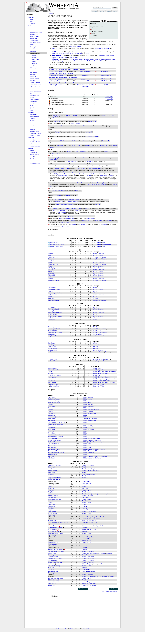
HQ (73, 53)
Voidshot (94, 585)
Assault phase (92, 121)
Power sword (51, 431)
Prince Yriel (51, 275)
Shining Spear (52, 327)
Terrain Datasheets (34, 161)
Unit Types (101, 11)
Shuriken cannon (52, 560)
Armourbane (90, 408)
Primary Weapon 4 (87, 529)
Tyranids (32, 108)
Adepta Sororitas (34, 28)
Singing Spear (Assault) (54, 440)
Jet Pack (74, 145)
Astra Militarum (34, 34)
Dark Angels (33, 47)
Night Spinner (52, 377)
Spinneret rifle (52, 520)
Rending (90, 399)
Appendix (30, 148)
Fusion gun (51, 490)
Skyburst (107, 494)
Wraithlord (51, 352)
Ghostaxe (50, 411)
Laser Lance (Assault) (54, 417)
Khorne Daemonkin (35, 82)
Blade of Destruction (54, 402)
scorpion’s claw (81, 168)
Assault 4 (84, 467)
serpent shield (83, 164)
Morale (32, 122)
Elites (53, 53)
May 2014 (110, 98)
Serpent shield (52, 553)
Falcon (50, 371)
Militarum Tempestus (35, 87)
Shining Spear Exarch (54, 329)
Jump (94, 259)
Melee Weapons (34, 156)
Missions (32, 150)
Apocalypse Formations (58, 50)
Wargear (34, 61)
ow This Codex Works (96, 26)
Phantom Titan (54, 384)
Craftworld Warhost (73, 199)
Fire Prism (51, 373)
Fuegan (50, 266)
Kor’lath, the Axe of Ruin (99, 183)
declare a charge (75, 123)
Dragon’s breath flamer (54, 477)
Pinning (95, 564)
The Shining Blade (53, 447)
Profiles (34, 57)
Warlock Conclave (87, 220)
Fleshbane (98, 440)
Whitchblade (51, 458)
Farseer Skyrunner (53, 264)
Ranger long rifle (53, 542)
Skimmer (107, 371)
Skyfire (89, 483)
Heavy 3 (84, 569)
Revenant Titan (54, 386)
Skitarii (32, 97)
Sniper (89, 542)
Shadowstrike (105, 141)
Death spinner (52, 511)
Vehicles (108, 11)
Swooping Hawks (57, 158)
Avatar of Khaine (53, 359)
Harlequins (32, 74)
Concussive (91, 429)
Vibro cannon (52, 583)
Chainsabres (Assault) (54, 399)
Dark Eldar (32, 49)
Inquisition (32, 80)
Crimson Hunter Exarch (57, 244)
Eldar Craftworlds (85, 71)
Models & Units (34, 114)
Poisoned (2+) (105, 576)
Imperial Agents (34, 76)
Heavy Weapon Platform (55, 293)
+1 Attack (88, 175)
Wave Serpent (52, 382)
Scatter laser (51, 506)
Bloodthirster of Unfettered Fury (97, 184)
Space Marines (33, 101)
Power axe (51, 426)
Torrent (98, 519)
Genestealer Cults (34, 70)
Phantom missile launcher (55, 527)
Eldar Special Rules (103, 55)
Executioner (51, 406)
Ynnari (31, 110)
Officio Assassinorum (35, 91)
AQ (91, 29)
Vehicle (99, 242)
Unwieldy (90, 411)
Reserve (97, 204)
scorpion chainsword (95, 168)
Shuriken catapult (53, 556)
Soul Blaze (91, 409)
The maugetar (52, 573)
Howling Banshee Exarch (55, 312)
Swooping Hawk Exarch (55, 332)
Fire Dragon (51, 307)
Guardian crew (52, 346)
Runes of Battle (98, 61)
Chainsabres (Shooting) (54, 465)
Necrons (32, 89)
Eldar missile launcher (54, 479)
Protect (87, 208)
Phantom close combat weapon (56, 422)
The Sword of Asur (53, 451)
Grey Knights (33, 72)
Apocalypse (33, 140)
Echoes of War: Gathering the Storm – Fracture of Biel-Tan (67, 69)
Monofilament (92, 511)
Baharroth (51, 259)
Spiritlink (103, 442)
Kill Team (32, 144)
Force (98, 442)
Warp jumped (103, 145)
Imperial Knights (34, 78)
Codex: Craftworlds (98, 31)
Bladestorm (91, 465)
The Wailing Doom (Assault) (56, 452)
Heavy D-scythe (52, 470)
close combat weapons (69, 172)
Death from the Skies (35, 142)
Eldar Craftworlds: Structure (109, 591)
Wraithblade (51, 318)
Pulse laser (51, 508)
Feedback (32, 23)
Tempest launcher (53, 571)
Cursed (97, 449)
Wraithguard (51, 320)
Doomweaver (51, 515)
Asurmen (50, 253)
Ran (60, 218)
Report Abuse (64, 629)
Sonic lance (51, 564)
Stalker (68, 195)
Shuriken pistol (52, 555)
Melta (87, 488)
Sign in (57, 629)
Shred (89, 402)
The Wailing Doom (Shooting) (56, 578)
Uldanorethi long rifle (54, 582)
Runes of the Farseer (61, 126)
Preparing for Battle (35, 135)
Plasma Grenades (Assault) (55, 424)
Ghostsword (51, 415)
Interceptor (90, 522)
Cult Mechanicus (34, 44)
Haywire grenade (53, 495)
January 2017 (109, 97)
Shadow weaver (52, 513)
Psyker (76, 210)
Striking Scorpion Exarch (62, 168)
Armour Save (62, 212)
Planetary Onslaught (35, 146)
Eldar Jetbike (96, 257)
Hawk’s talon (51, 504)
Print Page (72, 629)
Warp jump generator (81, 151)
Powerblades (51, 433)
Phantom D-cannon (53, 526)
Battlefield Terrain (34, 131)
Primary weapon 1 (87, 526)
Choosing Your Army (35, 133)
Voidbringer (51, 585)
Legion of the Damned (35, 84)
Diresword (51, 404)
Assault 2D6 (85, 553)
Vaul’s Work (96, 438)
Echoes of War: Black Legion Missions (61, 73)
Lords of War (78, 53)
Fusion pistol (51, 488)
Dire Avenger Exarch (54, 289)
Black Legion (85, 75)
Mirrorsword (51, 420)
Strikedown (109, 553)
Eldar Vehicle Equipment (59, 61)
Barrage (89, 474)
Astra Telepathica (34, 36)
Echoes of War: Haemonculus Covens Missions (63, 83)
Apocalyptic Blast (98, 526)
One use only (101, 553)
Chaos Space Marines (35, 42)
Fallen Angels (33, 68)
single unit (82, 224)
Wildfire (96, 409)
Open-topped (104, 379)
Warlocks (73, 224)
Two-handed (91, 397)
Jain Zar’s (54, 190)
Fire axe (50, 408)
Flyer (103, 242)
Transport (113, 371)
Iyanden (72, 46)
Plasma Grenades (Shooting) (56, 533)
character (86, 183)
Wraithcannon (52, 472)
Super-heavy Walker (98, 384)
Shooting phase (69, 218)
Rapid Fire (85, 520)
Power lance (51, 427)
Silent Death (61, 190)
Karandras (58, 195)
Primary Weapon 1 (87, 564)
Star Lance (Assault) (53, 443)
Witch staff (51, 456)
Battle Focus (69, 216)
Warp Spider (51, 334)
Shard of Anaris (52, 438)
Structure (34, 55)
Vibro (93, 583)
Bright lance (51, 510)
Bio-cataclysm (92, 576)
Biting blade (51, 397)
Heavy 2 (84, 508)
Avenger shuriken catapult (55, 558)
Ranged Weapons (34, 154)
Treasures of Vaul (99, 59)
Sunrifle (50, 502)
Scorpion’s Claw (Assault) (55, 436)
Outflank (74, 141)
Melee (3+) (86, 442)
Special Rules (35, 59)
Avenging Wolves (56, 81)
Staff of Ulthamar (53, 442)
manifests (67, 208)
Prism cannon (52, 535)
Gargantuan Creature (102, 361)
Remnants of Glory (110, 59)
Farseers (72, 220)
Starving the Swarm (56, 85)
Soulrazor (90, 404)
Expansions (31, 137)
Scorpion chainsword (54, 435)
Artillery (95, 346)
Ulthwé (79, 46)
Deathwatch (33, 51)
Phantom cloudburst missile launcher (58, 522)
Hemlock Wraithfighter (56, 246)
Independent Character (91, 136)
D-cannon (50, 474)
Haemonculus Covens (83, 85)
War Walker (51, 380)
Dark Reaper (51, 343)
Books (31, 21)
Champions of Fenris (86, 79)
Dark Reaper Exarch (53, 345)
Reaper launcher (52, 544)
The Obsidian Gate (56, 71)
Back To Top (82, 589)
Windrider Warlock (53, 300)
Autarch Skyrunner (53, 257)
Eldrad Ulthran (52, 261)
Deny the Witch (82, 126)
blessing (62, 210)
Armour (92, 59)
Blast (89, 470)
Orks (31, 93)
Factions (30, 25)
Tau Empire (33, 106)
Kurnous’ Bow (52, 497)
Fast (103, 371)
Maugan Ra (51, 273)
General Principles (34, 116)
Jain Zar (54, 183)
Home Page (31, 17)
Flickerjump (107, 151)
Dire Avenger (51, 287)
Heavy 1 (84, 474)
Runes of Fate (110, 61)
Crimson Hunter (54, 242)
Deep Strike (53, 159)
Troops (87, 53)
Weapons (115, 11)
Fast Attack (59, 53)
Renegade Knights (34, 95)
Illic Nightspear (52, 268)
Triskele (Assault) (53, 454)
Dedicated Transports (72, 115)
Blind (89, 447)
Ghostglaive (51, 413)
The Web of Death (56, 79)
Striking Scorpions (64, 141)
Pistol (83, 488)
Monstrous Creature (98, 352)
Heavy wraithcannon (54, 476)
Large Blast (95, 517)
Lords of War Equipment (74, 61)
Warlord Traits (63, 57)
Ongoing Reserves (71, 161)
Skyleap (85, 158)
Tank (99, 371)
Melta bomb (51, 418)
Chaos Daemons (34, 40)
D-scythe (50, 469)
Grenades (32, 159)
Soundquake (101, 564)
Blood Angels (33, 38)
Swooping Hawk (52, 330)
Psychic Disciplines (35, 163)
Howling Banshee (53, 311)
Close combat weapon (54, 401)
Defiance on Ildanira (57, 75)
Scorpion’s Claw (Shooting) (55, 551)
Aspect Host (106, 115)
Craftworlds (88, 132)
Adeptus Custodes (34, 30)
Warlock (55, 208)
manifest (109, 220)
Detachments (99, 48)
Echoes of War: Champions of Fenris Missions (63, 77)
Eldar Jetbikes (57, 121)
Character (108, 244)
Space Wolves (33, 103)
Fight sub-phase (62, 175)
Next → (113, 589)
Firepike (50, 492)
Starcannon (51, 567)
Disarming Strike (64, 183)
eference (93, 33)
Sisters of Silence (34, 99)
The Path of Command (67, 204)
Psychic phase (65, 222)
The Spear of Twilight (54, 449)
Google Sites (86, 629)
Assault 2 (84, 465)
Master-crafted (92, 413)
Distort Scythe (92, 469)
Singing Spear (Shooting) (55, 562)
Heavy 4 (84, 506)
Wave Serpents (56, 115)
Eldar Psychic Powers (87, 61)
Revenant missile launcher (55, 549)
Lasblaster (51, 501)
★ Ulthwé (34, 66)
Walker (100, 380)
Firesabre (50, 409)
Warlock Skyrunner (53, 280)
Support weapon (52, 348)
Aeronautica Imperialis (36, 32)
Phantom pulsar (52, 529)
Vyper (49, 379)
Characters (32, 129)
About (31, 19)
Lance (89, 417)
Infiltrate (84, 141)
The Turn (94, 11)
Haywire (90, 495)
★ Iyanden (34, 63)
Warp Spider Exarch (53, 336)
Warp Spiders (60, 145)
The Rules (30, 112)
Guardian (50, 291)
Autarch (69, 151)
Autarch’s (57, 204)
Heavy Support (67, 53)
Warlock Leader (52, 295)
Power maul (51, 429)
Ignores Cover (100, 494)
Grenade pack (52, 494)
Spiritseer (50, 277)
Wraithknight (51, 361)
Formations (107, 48)
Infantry (79, 145)
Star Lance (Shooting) (54, 565)
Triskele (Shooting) (53, 580)
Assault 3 (84, 501)
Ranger (50, 296)
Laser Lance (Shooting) (54, 499)
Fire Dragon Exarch (53, 309)
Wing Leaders (73, 57)
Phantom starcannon (53, 531)
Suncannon (51, 569)
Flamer (50, 486)
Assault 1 (84, 469)
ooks (92, 28)
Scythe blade (51, 445)
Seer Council (57, 199)
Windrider (51, 298)
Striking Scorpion (53, 314)
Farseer (97, 126)
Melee (76, 190)
